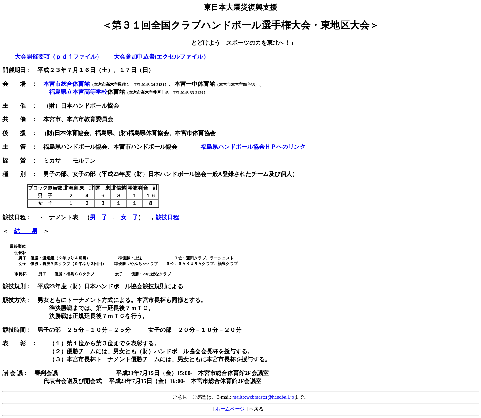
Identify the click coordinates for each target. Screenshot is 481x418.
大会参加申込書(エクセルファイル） (161, 56)
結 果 (25, 231)
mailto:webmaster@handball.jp (263, 397)
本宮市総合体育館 (66, 84)
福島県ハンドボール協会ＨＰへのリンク (253, 147)
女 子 (129, 217)
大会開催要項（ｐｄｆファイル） (58, 56)
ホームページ (230, 409)
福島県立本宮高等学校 (78, 92)
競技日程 (167, 217)
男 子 (98, 217)
